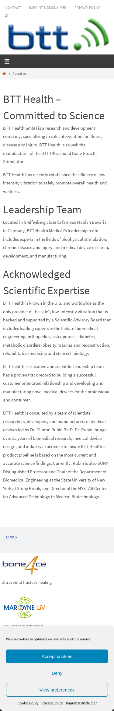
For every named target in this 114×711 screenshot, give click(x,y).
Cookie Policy (28, 703)
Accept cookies (57, 656)
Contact (13, 7)
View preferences (57, 689)
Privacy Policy (52, 703)
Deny (57, 673)
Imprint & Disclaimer (81, 703)
